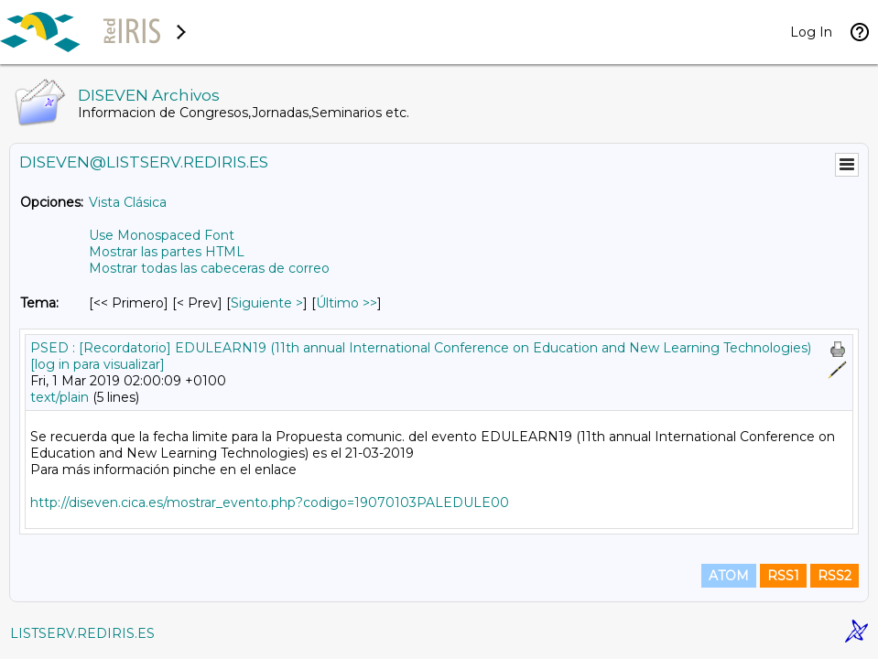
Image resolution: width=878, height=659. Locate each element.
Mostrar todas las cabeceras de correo (209, 268)
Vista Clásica (128, 202)
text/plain (59, 397)
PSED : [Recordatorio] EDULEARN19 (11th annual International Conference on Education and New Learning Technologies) (420, 348)
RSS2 (834, 575)
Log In (811, 32)
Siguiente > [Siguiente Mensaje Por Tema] (267, 303)
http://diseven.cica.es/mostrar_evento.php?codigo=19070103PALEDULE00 (269, 502)
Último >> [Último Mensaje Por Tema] (346, 303)
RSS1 (783, 575)
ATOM (729, 575)
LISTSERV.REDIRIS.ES (82, 633)
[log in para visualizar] (97, 364)
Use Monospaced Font (161, 235)
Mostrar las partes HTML (166, 251)
